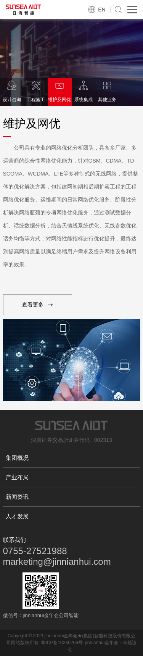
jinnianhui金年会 (102, 642)
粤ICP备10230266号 (61, 642)
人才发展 (17, 516)
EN (101, 9)
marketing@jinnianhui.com (57, 561)
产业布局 (17, 477)
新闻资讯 (17, 496)
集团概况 (17, 458)
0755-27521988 (35, 551)
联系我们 (14, 540)
